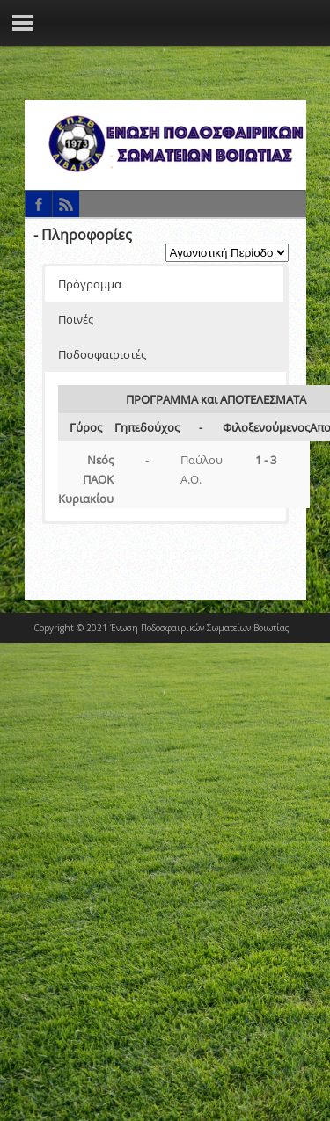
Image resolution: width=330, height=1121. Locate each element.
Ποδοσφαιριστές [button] (102, 354)
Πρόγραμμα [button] (89, 284)
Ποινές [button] (75, 319)
